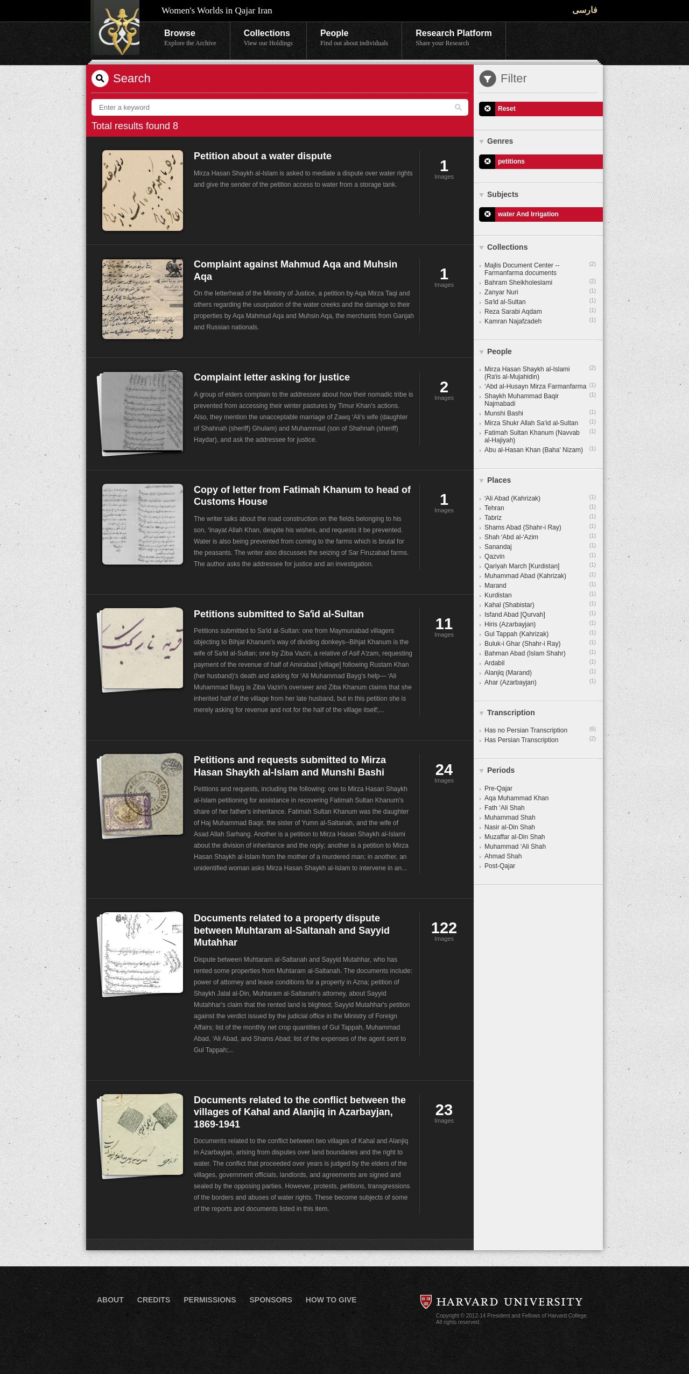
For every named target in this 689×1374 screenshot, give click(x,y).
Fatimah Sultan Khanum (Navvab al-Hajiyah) (540, 436)
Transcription (511, 712)
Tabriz (540, 517)
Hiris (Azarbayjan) (540, 623)
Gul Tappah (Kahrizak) (540, 633)
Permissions (210, 1299)
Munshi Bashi (540, 412)
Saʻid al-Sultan (540, 301)
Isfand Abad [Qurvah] (540, 614)
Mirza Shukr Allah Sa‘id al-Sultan (540, 422)
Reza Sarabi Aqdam (540, 311)
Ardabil (540, 662)
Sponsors (270, 1299)
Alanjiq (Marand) (540, 672)
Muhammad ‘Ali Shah (515, 846)
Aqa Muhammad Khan (516, 798)
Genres (500, 141)
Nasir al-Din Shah (509, 827)
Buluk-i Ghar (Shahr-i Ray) (540, 643)
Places (499, 480)
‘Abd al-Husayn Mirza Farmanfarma (540, 386)
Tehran (540, 507)
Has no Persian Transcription (540, 729)
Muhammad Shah (510, 817)
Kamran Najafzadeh (540, 320)
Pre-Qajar (498, 788)
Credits (153, 1299)
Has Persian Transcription (540, 739)
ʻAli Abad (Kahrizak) (540, 498)
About (110, 1299)
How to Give (331, 1299)
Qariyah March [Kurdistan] (540, 565)
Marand (540, 585)
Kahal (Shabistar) (540, 604)
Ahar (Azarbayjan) (540, 682)
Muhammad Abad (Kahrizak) (540, 575)
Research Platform (453, 38)
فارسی (584, 10)
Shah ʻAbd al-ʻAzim (540, 536)
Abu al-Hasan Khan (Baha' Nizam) (540, 449)
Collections (268, 38)
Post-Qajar (499, 866)
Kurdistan (540, 594)
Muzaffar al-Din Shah (514, 837)
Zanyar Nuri (540, 291)
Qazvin (540, 556)
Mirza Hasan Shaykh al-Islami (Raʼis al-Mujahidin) (540, 372)
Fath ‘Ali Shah (504, 808)
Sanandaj (540, 546)
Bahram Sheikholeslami (540, 282)
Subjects (502, 194)
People (354, 38)
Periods (501, 770)
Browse (190, 38)
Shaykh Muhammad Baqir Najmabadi (540, 399)
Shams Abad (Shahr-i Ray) (540, 527)
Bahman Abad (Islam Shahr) (540, 653)
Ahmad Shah (503, 856)
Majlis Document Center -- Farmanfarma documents (540, 268)
